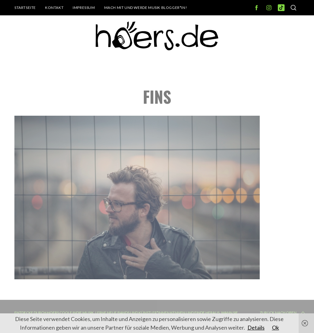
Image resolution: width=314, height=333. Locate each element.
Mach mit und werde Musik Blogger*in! (145, 7)
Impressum (84, 7)
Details (256, 327)
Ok (275, 327)
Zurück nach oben (283, 312)
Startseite (25, 7)
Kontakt (54, 7)
